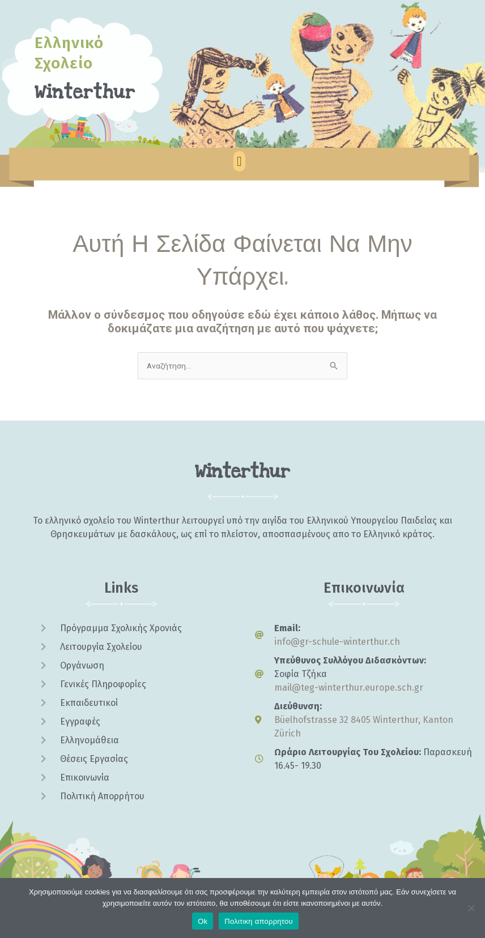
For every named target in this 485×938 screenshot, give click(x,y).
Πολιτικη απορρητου (258, 921)
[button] (239, 161)
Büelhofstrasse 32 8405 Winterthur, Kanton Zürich (363, 726)
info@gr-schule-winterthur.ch (337, 641)
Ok (202, 921)
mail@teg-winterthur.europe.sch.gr (348, 687)
